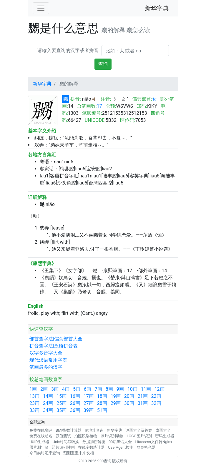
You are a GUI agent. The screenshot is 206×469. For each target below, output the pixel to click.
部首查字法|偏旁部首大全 (55, 339)
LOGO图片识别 (139, 436)
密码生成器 (164, 436)
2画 (44, 389)
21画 (143, 396)
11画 (146, 389)
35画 (62, 410)
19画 (116, 396)
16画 (75, 396)
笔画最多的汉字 (45, 367)
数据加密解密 (93, 442)
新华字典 (157, 8)
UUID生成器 (39, 442)
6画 (87, 389)
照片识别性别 (63, 447)
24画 (48, 403)
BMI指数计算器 (69, 430)
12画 (159, 389)
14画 (48, 396)
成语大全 (163, 430)
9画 (120, 389)
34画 (48, 410)
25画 (62, 403)
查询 (103, 64)
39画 (89, 410)
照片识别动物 (112, 436)
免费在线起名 (40, 436)
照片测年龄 (39, 447)
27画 (89, 403)
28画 (102, 403)
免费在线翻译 (40, 430)
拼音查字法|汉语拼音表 (53, 346)
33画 (34, 410)
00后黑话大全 (120, 442)
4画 (65, 389)
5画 (76, 389)
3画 (55, 389)
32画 (156, 403)
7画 (98, 389)
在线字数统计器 (91, 447)
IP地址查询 (94, 430)
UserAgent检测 (121, 447)
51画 (102, 410)
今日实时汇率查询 (44, 453)
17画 (89, 396)
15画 (62, 396)
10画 (132, 389)
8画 (109, 389)
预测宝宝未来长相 (78, 453)
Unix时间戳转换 (66, 442)
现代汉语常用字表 (48, 360)
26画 (75, 403)
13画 (34, 396)
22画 (156, 396)
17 (99, 106)
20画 (129, 396)
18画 (102, 396)
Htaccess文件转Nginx (153, 442)
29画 (116, 403)
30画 (129, 403)
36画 (75, 410)
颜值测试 (63, 436)
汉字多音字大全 (45, 353)
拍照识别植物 (85, 436)
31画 (143, 403)
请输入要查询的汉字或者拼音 (68, 50)
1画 (33, 389)
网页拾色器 (146, 447)
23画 (34, 403)
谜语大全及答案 (138, 430)
